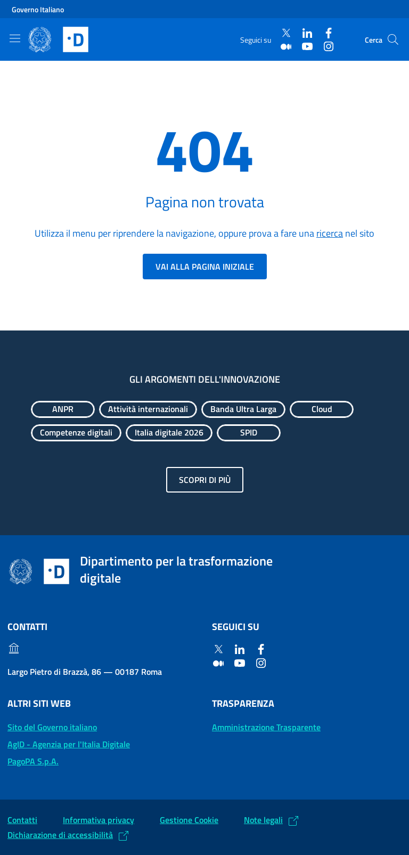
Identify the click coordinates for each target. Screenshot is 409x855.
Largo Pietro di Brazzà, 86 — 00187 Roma (84, 671)
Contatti (22, 819)
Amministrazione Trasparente (266, 727)
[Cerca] (393, 39)
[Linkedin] (307, 33)
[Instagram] (328, 46)
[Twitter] (286, 33)
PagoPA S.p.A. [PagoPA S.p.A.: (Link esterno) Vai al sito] (33, 761)
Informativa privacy (98, 819)
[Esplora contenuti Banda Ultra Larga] (243, 409)
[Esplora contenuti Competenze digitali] (76, 432)
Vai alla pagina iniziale (205, 266)
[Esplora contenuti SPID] (249, 432)
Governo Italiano (38, 9)
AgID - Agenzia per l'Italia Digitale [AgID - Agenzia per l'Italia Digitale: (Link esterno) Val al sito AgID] (68, 744)
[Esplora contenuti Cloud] (322, 409)
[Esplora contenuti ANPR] (63, 409)
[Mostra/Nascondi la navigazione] (15, 38)
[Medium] (286, 46)
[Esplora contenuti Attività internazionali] (148, 409)
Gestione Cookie (189, 819)
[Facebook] (328, 33)
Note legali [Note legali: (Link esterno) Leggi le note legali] (263, 819)
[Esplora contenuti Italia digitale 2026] (169, 432)
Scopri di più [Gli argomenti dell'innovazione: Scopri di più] (205, 479)
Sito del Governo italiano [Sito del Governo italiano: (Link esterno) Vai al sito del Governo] (52, 727)
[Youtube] (307, 46)
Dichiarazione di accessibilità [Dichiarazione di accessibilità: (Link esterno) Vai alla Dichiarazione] (60, 834)
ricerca (329, 233)
